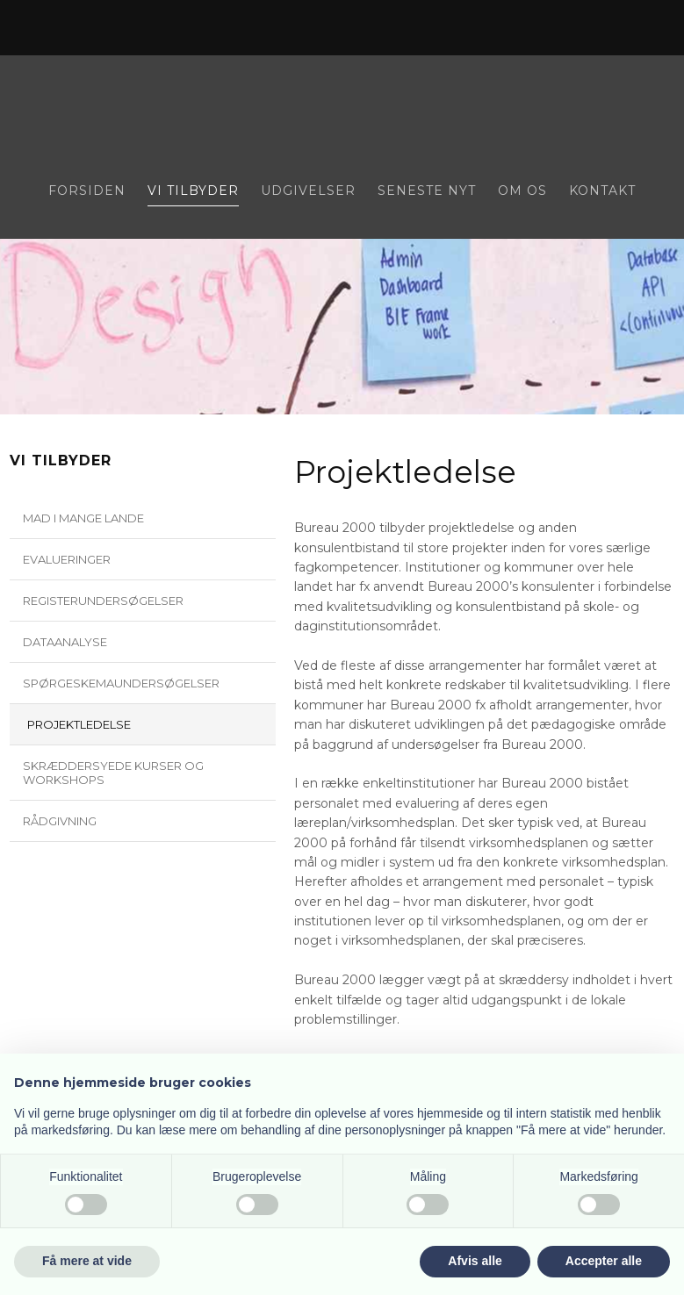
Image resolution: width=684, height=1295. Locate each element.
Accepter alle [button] (603, 1261)
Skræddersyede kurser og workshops (113, 773)
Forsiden (87, 191)
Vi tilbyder (193, 191)
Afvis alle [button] (474, 1261)
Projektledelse (79, 724)
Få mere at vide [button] (87, 1261)
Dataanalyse (65, 642)
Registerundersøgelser (103, 601)
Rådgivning (60, 821)
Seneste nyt (427, 191)
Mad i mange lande (83, 518)
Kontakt (602, 191)
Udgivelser (308, 191)
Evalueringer (67, 559)
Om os (522, 191)
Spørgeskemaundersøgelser (121, 683)
